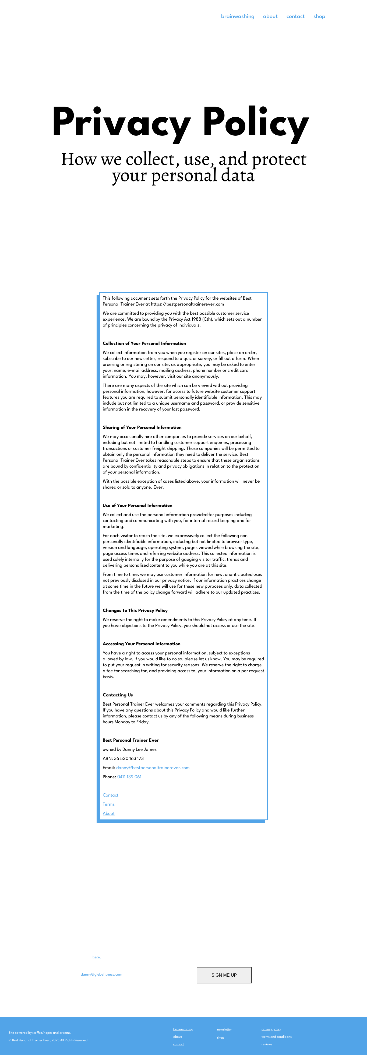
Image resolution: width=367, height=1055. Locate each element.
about (270, 16)
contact (296, 16)
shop (319, 16)
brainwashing (238, 16)
